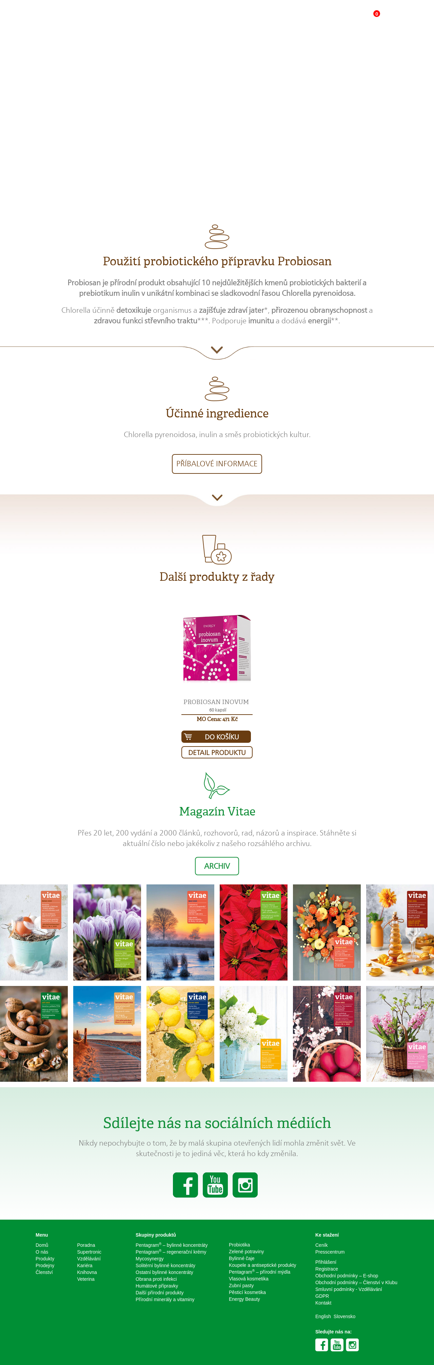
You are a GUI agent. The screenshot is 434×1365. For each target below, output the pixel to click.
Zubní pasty (241, 1285)
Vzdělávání (89, 1258)
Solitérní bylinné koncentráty (165, 1265)
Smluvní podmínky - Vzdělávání (348, 1289)
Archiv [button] (217, 866)
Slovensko (345, 1316)
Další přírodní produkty (160, 1292)
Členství (44, 1272)
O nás (42, 1252)
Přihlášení (325, 1262)
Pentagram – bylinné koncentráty (172, 1245)
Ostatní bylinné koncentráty (164, 1272)
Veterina (86, 1279)
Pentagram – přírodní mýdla (259, 1272)
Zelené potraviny (246, 1251)
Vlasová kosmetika (249, 1278)
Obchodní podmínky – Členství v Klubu (356, 1282)
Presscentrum (329, 1252)
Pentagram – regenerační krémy (171, 1252)
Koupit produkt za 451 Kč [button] (277, 142)
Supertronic (89, 1252)
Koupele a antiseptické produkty (262, 1265)
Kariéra (85, 1265)
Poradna (86, 1245)
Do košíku (222, 737)
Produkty (45, 1258)
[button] (217, 650)
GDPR (322, 1296)
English (323, 1316)
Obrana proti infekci (156, 1279)
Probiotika (239, 1244)
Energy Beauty (244, 1299)
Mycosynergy (149, 1258)
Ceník (321, 1245)
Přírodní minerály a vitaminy (165, 1299)
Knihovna (87, 1272)
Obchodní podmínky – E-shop (346, 1275)
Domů (42, 1245)
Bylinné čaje (242, 1258)
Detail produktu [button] (217, 753)
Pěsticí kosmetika (247, 1292)
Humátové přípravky (157, 1286)
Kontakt (323, 1303)
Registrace (326, 1269)
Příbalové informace (217, 463)
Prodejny (45, 1265)
